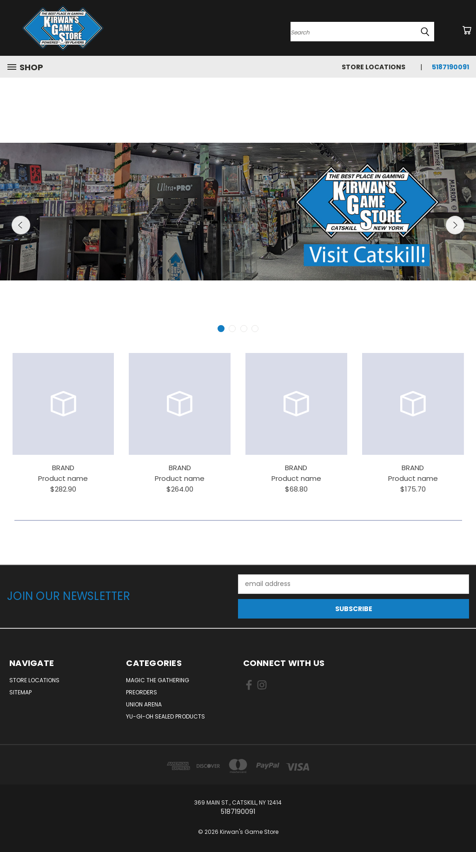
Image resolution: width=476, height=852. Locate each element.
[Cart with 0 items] (466, 30)
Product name (63, 478)
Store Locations (373, 67)
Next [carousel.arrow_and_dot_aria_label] (455, 225)
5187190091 (450, 67)
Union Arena (144, 704)
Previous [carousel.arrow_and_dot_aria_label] (21, 225)
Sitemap (20, 692)
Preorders (141, 692)
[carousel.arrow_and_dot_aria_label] (232, 328)
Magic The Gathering (157, 680)
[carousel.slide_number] (238, 212)
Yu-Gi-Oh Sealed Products (165, 716)
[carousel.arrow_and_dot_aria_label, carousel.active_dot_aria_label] (221, 328)
